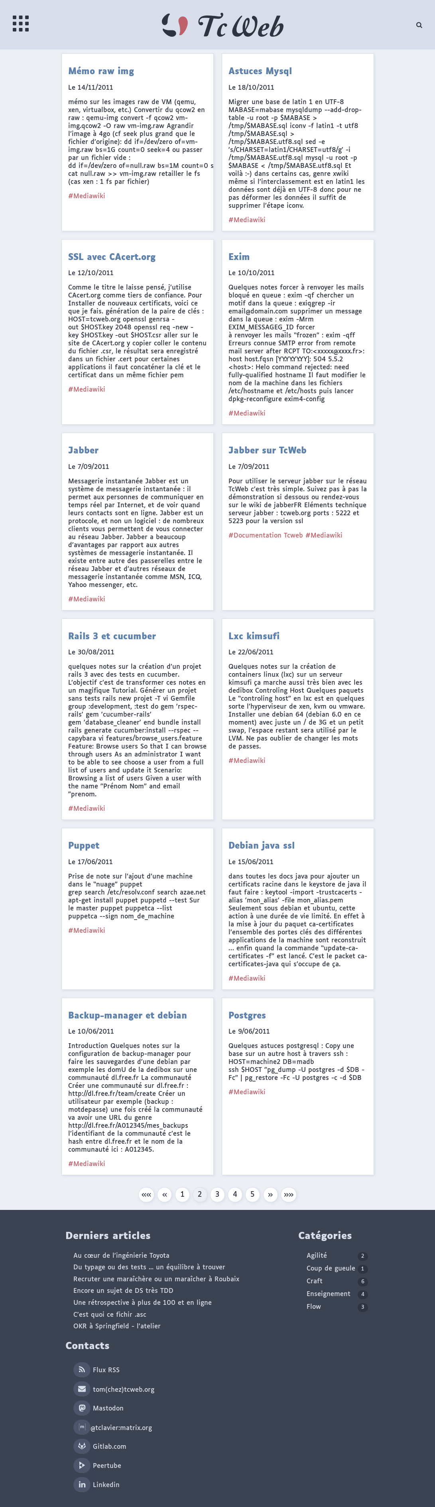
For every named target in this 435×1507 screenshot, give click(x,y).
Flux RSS (96, 1370)
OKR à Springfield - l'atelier (117, 1326)
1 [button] (182, 1194)
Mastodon (98, 1408)
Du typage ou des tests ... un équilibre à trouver (149, 1267)
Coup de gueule (337, 1269)
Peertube (97, 1466)
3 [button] (217, 1194)
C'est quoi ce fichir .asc (109, 1315)
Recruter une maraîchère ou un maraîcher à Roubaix (156, 1279)
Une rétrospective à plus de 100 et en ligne (142, 1303)
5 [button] (252, 1194)
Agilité (337, 1256)
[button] (146, 1194)
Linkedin (96, 1485)
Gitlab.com (99, 1447)
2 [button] (200, 1194)
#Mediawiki (86, 196)
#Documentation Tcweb (265, 535)
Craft (337, 1282)
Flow (337, 1307)
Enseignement (337, 1294)
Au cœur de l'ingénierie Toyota (121, 1256)
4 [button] (235, 1194)
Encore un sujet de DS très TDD (123, 1291)
